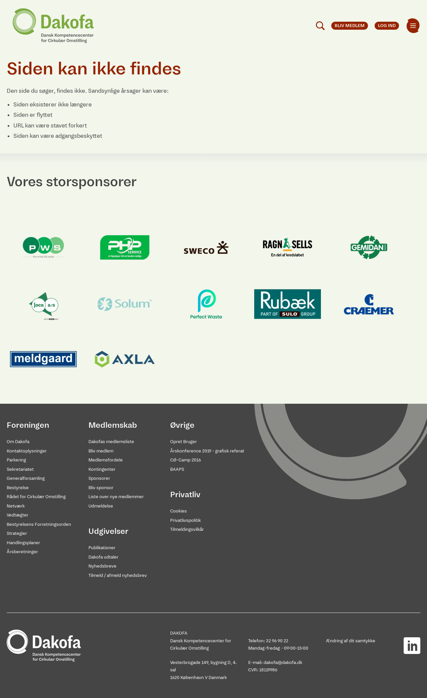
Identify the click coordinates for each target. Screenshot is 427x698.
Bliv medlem (100, 451)
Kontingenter (101, 469)
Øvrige (182, 425)
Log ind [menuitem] (387, 25)
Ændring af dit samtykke (350, 641)
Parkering (16, 460)
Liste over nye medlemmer (116, 496)
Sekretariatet (20, 469)
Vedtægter (17, 515)
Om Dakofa (18, 441)
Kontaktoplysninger (27, 451)
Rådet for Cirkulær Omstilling (36, 496)
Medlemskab (112, 425)
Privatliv (185, 494)
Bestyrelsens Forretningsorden (39, 524)
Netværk (16, 506)
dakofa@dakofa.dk (283, 662)
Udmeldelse (100, 506)
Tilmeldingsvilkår (187, 529)
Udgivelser (108, 531)
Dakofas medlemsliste (111, 441)
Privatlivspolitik (185, 520)
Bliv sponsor (100, 487)
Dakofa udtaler (103, 557)
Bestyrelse (18, 487)
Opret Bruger (183, 441)
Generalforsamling (26, 478)
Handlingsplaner (23, 543)
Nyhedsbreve (102, 566)
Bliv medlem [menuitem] (350, 25)
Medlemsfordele (105, 460)
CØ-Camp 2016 (185, 460)
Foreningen (28, 425)
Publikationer (101, 548)
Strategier (17, 533)
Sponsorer (99, 478)
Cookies (178, 511)
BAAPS (177, 469)
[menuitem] (413, 25)
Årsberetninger (22, 552)
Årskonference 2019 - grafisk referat (207, 451)
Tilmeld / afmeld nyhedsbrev (117, 575)
